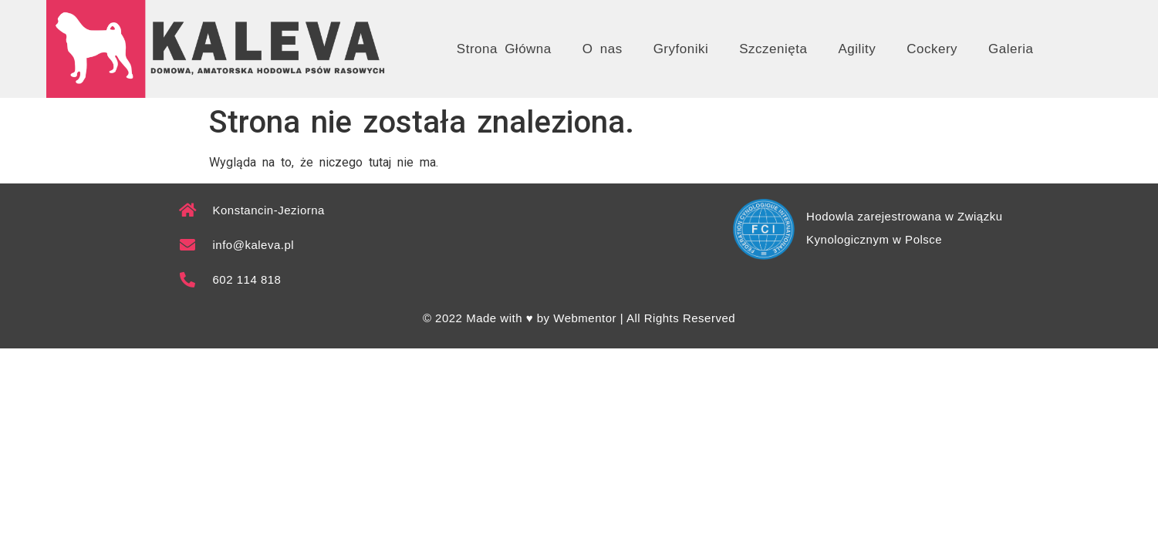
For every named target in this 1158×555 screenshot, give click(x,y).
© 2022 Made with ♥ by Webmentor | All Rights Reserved (579, 318)
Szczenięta (773, 49)
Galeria (1010, 49)
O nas (602, 49)
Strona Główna (504, 49)
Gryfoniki (681, 49)
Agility (857, 49)
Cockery (931, 49)
